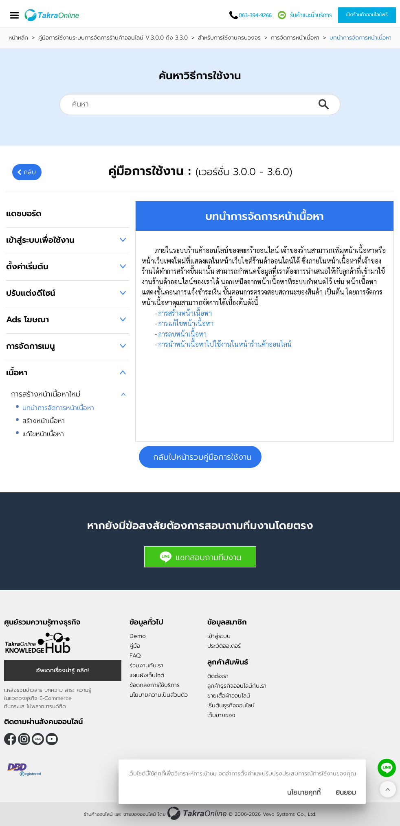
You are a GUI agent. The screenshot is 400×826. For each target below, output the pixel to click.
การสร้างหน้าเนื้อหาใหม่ (45, 394)
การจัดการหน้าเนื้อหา (295, 38)
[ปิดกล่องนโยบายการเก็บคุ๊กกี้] (345, 792)
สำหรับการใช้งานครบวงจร (229, 38)
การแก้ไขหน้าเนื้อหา (185, 323)
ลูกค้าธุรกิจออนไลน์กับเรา (236, 686)
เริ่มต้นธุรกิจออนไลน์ (231, 705)
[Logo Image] (52, 15)
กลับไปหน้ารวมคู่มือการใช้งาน (202, 457)
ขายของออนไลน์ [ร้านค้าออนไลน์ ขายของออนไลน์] (139, 814)
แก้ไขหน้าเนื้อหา (43, 434)
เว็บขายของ (221, 715)
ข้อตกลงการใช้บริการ (155, 685)
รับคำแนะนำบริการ (311, 15)
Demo (138, 636)
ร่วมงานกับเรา (146, 665)
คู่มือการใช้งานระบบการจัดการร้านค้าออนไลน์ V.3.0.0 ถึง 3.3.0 (113, 38)
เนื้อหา (16, 372)
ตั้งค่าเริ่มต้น (27, 266)
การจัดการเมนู (30, 346)
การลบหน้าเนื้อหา (182, 334)
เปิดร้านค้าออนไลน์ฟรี (367, 15)
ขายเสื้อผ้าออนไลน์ (228, 695)
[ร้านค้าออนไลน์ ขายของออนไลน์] (196, 813)
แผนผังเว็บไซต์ (147, 675)
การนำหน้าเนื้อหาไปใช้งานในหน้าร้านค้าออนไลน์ (225, 344)
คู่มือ (135, 646)
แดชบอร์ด (24, 213)
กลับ (30, 172)
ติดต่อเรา (218, 676)
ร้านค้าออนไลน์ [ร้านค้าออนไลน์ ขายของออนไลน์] (98, 814)
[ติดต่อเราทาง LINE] (387, 768)
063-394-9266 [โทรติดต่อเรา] (255, 15)
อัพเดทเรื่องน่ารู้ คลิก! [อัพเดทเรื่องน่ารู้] (62, 670)
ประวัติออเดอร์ (224, 646)
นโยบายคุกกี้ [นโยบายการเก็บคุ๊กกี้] (304, 792)
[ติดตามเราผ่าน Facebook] (10, 739)
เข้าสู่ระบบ (219, 636)
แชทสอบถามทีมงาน (200, 557)
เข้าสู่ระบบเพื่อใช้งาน (40, 240)
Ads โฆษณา (27, 319)
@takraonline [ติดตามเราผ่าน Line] (38, 739)
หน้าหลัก (18, 38)
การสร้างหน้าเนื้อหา (185, 313)
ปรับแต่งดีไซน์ (30, 293)
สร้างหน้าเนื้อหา (43, 421)
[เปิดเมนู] (14, 15)
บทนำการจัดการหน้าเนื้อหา (58, 408)
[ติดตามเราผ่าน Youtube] (52, 739)
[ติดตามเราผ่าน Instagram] (24, 739)
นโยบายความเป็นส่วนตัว (159, 695)
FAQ (135, 655)
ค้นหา (323, 104)
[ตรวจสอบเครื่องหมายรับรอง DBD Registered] (24, 770)
